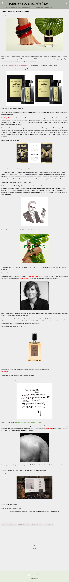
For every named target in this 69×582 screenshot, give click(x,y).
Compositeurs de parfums (9, 525)
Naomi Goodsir (49, 525)
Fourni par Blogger (34, 575)
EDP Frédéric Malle (23, 525)
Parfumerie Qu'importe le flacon (29, 3)
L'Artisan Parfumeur (37, 525)
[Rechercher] (66, 3)
